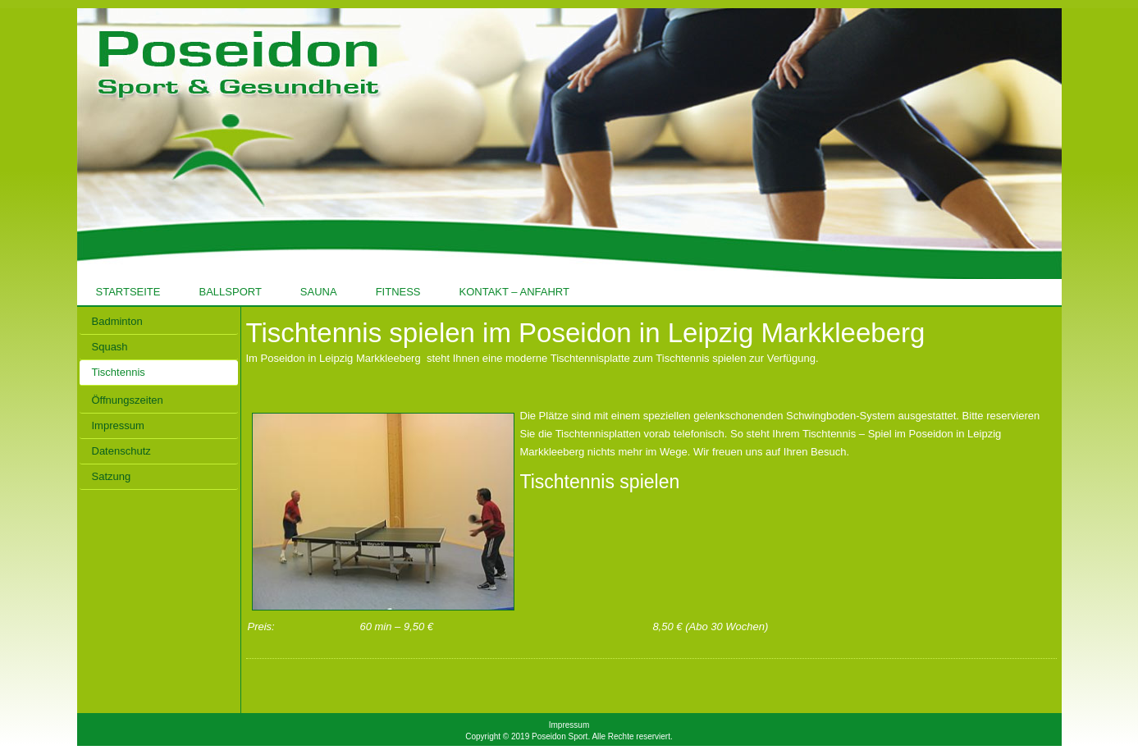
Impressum (569, 724)
